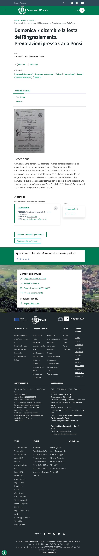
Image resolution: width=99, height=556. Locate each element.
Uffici (16, 342)
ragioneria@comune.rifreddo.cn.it (35, 219)
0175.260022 (32, 216)
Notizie (31, 20)
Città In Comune (60, 544)
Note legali (18, 507)
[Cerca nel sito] (82, 10)
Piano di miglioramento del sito (20, 465)
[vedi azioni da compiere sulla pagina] (32, 64)
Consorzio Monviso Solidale (42, 461)
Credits (16, 514)
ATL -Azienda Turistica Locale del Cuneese (48, 468)
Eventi (77, 337)
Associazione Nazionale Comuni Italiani (47, 472)
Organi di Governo (20, 335)
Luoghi (77, 341)
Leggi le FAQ (18, 472)
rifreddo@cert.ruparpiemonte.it (30, 402)
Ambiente (36, 342)
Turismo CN (54, 472)
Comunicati (67, 349)
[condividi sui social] (20, 64)
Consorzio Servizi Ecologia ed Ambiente (47, 465)
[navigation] (4, 10)
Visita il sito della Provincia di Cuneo (45, 454)
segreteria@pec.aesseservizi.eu (65, 433)
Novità (23, 20)
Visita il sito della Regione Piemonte (45, 451)
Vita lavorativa (52, 374)
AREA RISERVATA (48, 552)
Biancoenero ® (67, 547)
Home (16, 20)
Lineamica (36, 475)
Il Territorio (79, 344)
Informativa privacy (21, 503)
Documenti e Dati (20, 346)
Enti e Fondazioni (20, 349)
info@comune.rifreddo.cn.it (29, 405)
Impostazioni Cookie (21, 510)
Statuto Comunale (21, 500)
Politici (16, 360)
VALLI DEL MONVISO (58, 468)
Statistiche (18, 521)
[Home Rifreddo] (34, 10)
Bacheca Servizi (20, 496)
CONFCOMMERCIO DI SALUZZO (62, 461)
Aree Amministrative (21, 339)
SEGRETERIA (23, 207)
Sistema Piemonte (57, 458)
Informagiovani (55, 447)
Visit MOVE (54, 465)
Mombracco (37, 447)
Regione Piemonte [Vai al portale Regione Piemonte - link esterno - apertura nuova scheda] (20, 3)
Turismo (50, 370)
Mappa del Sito (19, 524)
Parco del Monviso (39, 458)
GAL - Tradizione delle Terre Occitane (63, 451)
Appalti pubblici (38, 353)
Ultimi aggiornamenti (22, 517)
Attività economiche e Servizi (79, 365)
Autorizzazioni (38, 356)
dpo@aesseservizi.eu (63, 431)
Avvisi (65, 346)
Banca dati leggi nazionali (59, 454)
